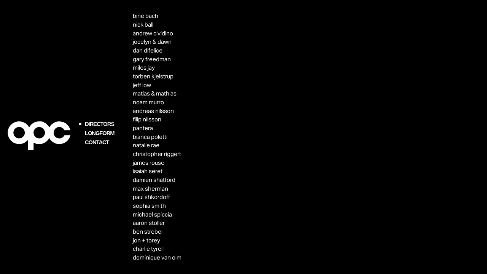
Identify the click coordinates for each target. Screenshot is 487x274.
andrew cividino (153, 33)
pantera (143, 128)
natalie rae (146, 145)
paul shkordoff (151, 197)
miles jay (144, 67)
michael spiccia (152, 214)
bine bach (145, 15)
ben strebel (147, 231)
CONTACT (97, 142)
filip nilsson (147, 119)
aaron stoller (149, 222)
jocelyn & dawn (152, 41)
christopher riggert (157, 154)
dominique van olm (157, 257)
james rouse (148, 162)
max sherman (150, 188)
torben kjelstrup (153, 76)
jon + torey (146, 240)
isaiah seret (147, 171)
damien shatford (154, 179)
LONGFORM (99, 133)
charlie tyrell (148, 248)
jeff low (142, 85)
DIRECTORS (99, 124)
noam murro (148, 102)
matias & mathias (155, 93)
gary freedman (152, 59)
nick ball (143, 24)
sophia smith (149, 205)
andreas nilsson (153, 111)
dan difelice (147, 50)
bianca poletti (150, 136)
